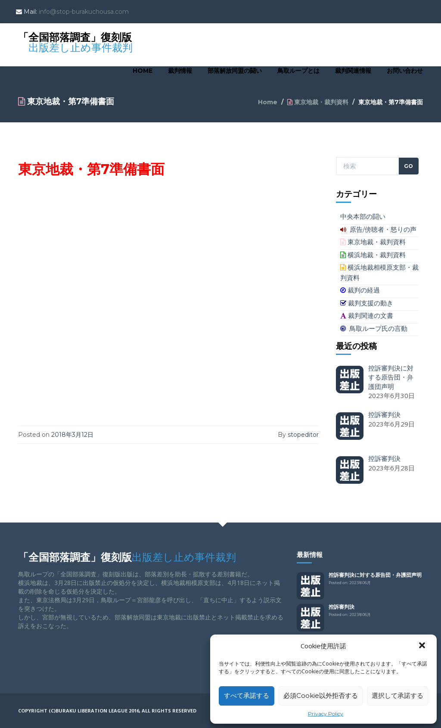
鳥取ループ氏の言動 (373, 328)
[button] (423, 646)
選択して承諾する (397, 695)
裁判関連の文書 (366, 315)
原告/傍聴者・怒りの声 (378, 229)
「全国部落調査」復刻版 (75, 39)
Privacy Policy (325, 713)
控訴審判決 (341, 607)
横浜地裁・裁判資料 (373, 255)
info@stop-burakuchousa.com (84, 12)
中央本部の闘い (362, 216)
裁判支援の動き (366, 303)
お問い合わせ (405, 71)
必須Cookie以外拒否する (320, 695)
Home (142, 71)
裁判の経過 (360, 290)
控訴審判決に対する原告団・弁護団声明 (375, 575)
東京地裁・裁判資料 (317, 102)
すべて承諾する (246, 695)
